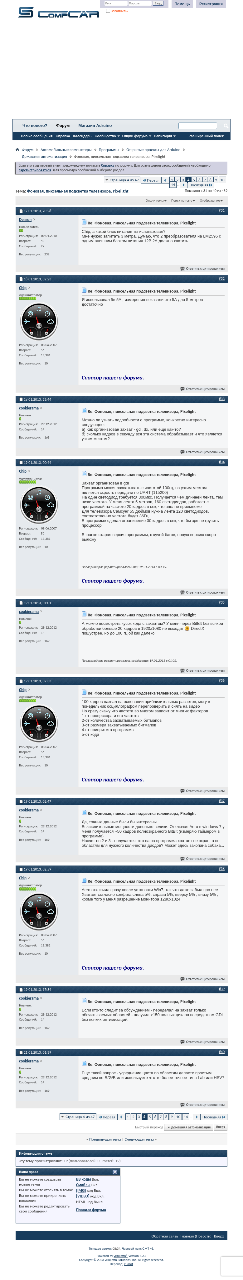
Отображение (210, 200)
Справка (63, 136)
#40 (222, 1052)
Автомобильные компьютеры (66, 149)
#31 (222, 210)
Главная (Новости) (196, 1236)
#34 (222, 462)
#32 (222, 278)
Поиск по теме (181, 200)
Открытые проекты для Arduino (153, 149)
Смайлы (83, 1184)
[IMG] (81, 1190)
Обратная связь (165, 1236)
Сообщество (105, 136)
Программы (109, 149)
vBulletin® (121, 1256)
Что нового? (34, 125)
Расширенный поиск (206, 136)
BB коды (83, 1179)
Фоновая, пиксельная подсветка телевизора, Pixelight (78, 191)
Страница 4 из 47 (124, 180)
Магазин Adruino (95, 125)
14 (173, 184)
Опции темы (155, 200)
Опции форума (135, 136)
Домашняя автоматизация (44, 156)
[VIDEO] (83, 1196)
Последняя (201, 185)
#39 (222, 989)
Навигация (163, 136)
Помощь (182, 4)
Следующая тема (139, 1139)
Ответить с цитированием (203, 269)
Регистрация (211, 4)
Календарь (82, 136)
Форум (63, 125)
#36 (222, 680)
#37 (222, 801)
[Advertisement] (121, 70)
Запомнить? (117, 11)
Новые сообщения (37, 136)
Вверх (220, 1127)
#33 (222, 399)
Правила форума (91, 1209)
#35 (222, 602)
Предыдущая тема (105, 1139)
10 (222, 180)
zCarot (128, 1264)
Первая (150, 180)
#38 (222, 868)
